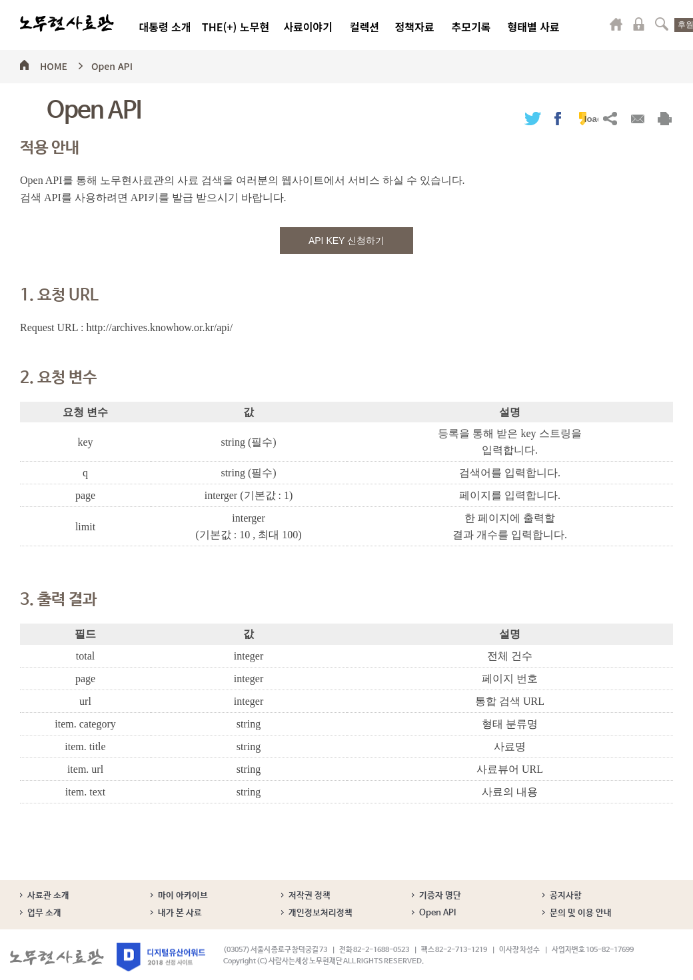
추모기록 (471, 27)
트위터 (532, 118)
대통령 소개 (165, 27)
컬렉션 (364, 27)
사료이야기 (308, 27)
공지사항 (566, 896)
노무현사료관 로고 (67, 23)
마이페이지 (616, 24)
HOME (53, 64)
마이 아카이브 (183, 896)
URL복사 (610, 118)
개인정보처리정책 (320, 913)
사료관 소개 (48, 896)
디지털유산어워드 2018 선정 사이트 (161, 957)
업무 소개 (44, 913)
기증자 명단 (440, 896)
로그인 (639, 24)
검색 (661, 24)
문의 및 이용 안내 (581, 913)
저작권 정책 (310, 896)
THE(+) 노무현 (235, 27)
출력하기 (664, 118)
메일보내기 (637, 118)
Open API (112, 64)
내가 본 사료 (180, 913)
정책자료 (414, 27)
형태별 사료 (533, 27)
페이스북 (558, 118)
